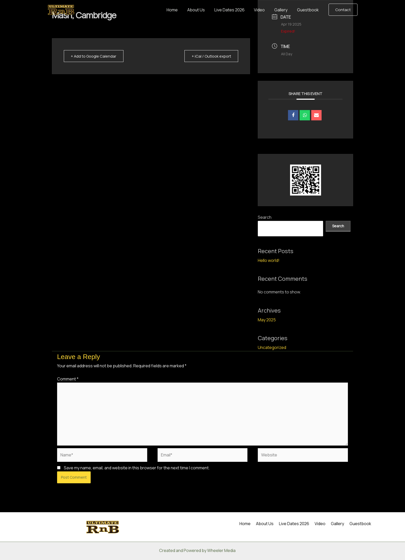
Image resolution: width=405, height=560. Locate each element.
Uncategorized (272, 347)
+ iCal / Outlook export (210, 56)
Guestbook (308, 10)
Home (178, 10)
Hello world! (268, 260)
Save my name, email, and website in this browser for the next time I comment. (137, 468)
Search (264, 217)
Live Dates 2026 (234, 10)
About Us (201, 10)
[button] (343, 10)
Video (262, 10)
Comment (68, 379)
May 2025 (267, 320)
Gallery (282, 10)
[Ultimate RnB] (61, 9)
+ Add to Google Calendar (94, 56)
